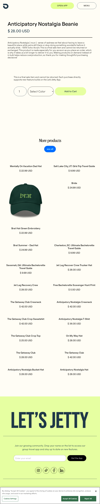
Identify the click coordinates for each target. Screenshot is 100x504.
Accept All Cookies (70, 499)
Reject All (88, 499)
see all (50, 148)
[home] (6, 6)
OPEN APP (62, 5)
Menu (87, 5)
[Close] (96, 491)
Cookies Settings (10, 499)
